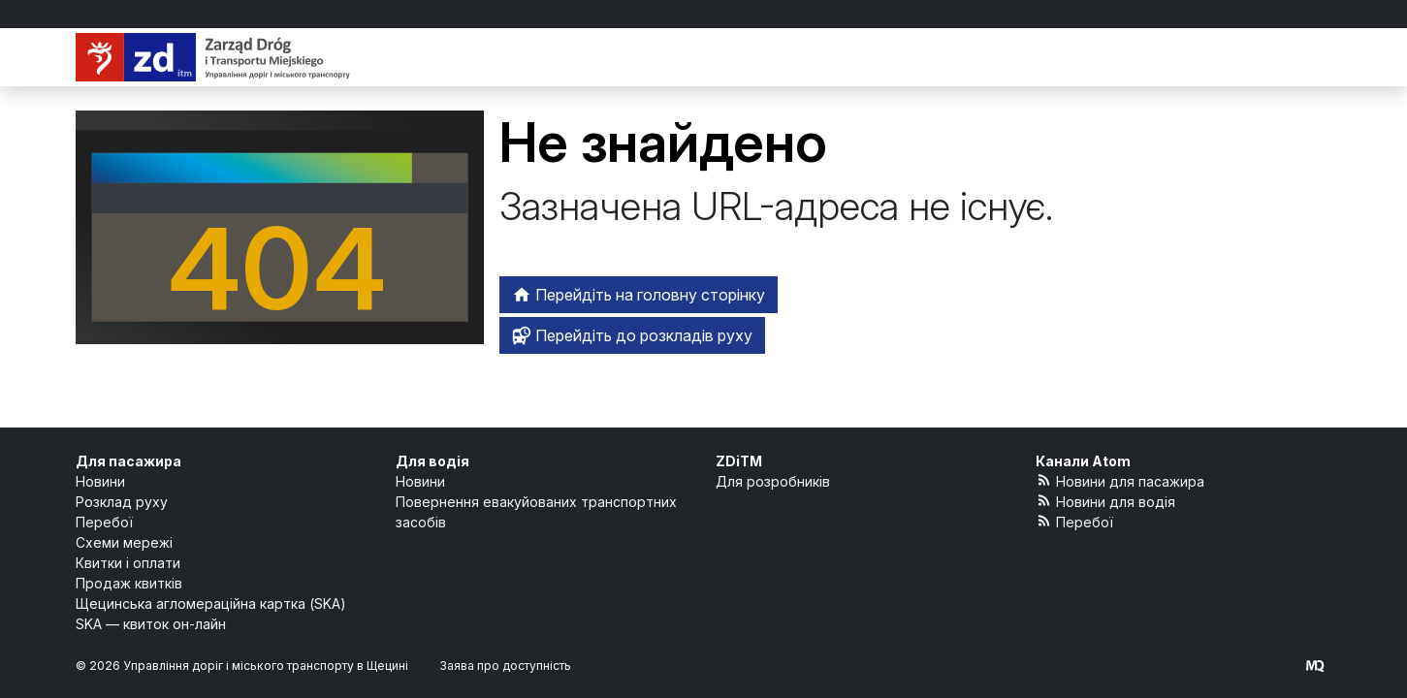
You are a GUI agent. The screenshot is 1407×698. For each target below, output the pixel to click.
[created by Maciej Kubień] (1315, 665)
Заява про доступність (505, 665)
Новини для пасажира (1120, 480)
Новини (100, 481)
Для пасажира (128, 461)
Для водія (432, 461)
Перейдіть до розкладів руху (632, 335)
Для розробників (773, 481)
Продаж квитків (129, 583)
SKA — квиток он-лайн (151, 624)
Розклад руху (122, 501)
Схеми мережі (124, 542)
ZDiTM (739, 461)
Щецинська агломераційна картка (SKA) (211, 603)
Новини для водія (1106, 501)
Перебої (104, 522)
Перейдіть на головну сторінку (638, 294)
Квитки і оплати (128, 563)
